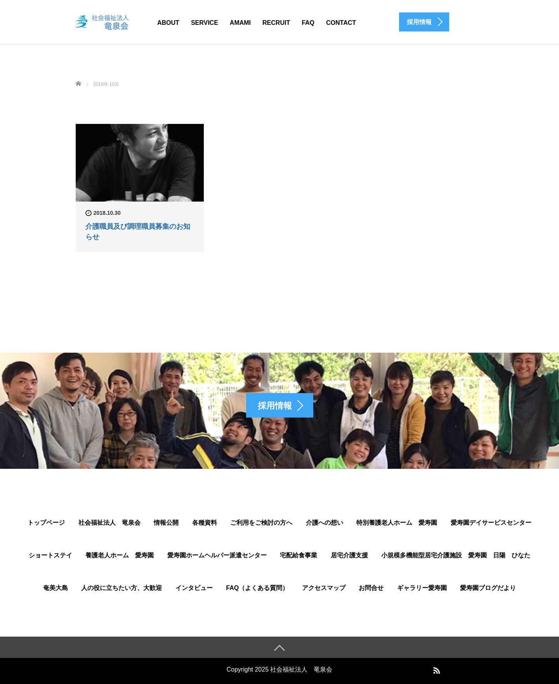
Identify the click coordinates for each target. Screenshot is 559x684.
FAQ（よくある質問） (257, 588)
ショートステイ (50, 555)
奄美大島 (55, 588)
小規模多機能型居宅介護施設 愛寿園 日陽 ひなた (455, 555)
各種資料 (204, 522)
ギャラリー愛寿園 (422, 588)
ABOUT (168, 22)
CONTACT (341, 22)
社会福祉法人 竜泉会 (109, 522)
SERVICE (204, 22)
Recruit (276, 22)
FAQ (308, 22)
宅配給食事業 (298, 555)
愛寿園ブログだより (488, 588)
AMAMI (240, 22)
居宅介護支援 (349, 555)
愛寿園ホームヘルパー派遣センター (217, 555)
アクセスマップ (323, 588)
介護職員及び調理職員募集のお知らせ (137, 232)
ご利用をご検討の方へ (261, 522)
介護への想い (324, 522)
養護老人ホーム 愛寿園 (119, 555)
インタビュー (194, 588)
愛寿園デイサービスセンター (491, 522)
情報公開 (166, 522)
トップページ (46, 522)
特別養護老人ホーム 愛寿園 (396, 522)
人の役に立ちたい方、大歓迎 (121, 588)
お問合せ (371, 588)
